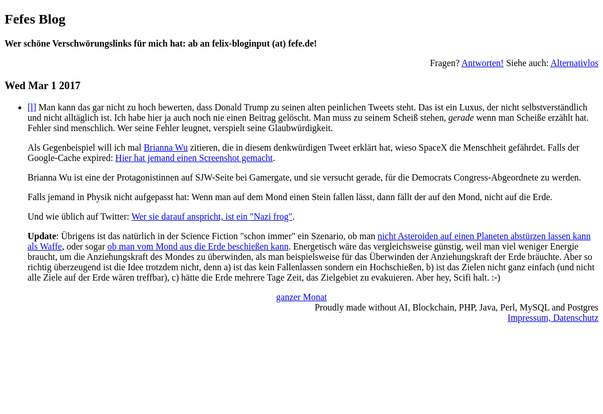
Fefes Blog (35, 19)
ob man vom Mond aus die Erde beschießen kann (197, 246)
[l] (32, 107)
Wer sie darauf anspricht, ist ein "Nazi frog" (212, 216)
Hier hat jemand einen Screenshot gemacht (194, 158)
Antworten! (482, 63)
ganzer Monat (301, 297)
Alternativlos (574, 63)
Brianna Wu (166, 147)
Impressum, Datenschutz (553, 318)
